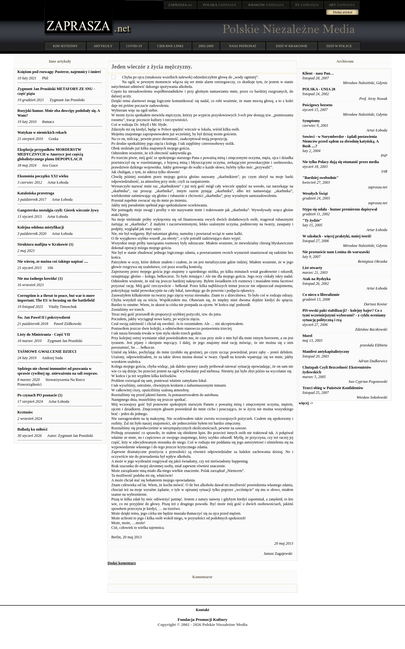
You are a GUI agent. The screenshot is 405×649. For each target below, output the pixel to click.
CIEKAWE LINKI (170, 46)
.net (180, 5)
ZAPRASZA (219, 5)
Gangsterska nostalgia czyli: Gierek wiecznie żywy (58, 210)
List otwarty (312, 268)
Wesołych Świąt (315, 193)
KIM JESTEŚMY (65, 46)
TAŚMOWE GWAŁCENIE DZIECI (46, 351)
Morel (307, 336)
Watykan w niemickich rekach (41, 132)
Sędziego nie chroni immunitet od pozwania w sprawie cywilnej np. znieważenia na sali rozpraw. (57, 371)
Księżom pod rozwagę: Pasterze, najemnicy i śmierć (59, 72)
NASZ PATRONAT (243, 46)
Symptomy (311, 121)
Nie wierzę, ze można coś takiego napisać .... (52, 261)
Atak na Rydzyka (316, 279)
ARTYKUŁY (103, 46)
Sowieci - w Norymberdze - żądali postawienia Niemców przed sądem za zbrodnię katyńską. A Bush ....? (340, 141)
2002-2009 (206, 46)
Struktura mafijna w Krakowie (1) (45, 244)
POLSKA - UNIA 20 (318, 89)
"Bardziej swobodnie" (320, 177)
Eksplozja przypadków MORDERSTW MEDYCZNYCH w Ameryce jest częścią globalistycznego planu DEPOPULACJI (50, 154)
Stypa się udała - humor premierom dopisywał (339, 209)
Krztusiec (25, 412)
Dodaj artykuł (342, 12)
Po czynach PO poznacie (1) (39, 395)
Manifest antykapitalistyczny (325, 351)
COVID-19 (134, 46)
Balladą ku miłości (32, 429)
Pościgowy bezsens (317, 105)
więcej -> (306, 403)
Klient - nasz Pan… (318, 73)
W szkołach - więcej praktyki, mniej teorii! (336, 236)
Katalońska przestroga (35, 193)
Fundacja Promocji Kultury (202, 619)
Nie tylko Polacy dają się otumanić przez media (340, 162)
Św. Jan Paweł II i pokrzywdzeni (43, 317)
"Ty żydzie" (312, 220)
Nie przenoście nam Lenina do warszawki (336, 252)
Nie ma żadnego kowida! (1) (40, 278)
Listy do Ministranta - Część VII (43, 334)
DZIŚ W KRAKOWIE (292, 46)
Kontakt (202, 610)
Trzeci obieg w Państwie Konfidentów (332, 388)
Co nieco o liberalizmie (321, 294)
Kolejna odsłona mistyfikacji (40, 227)
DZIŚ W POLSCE (339, 46)
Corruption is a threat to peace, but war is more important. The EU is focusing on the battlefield (56, 298)
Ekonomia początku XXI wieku (42, 176)
